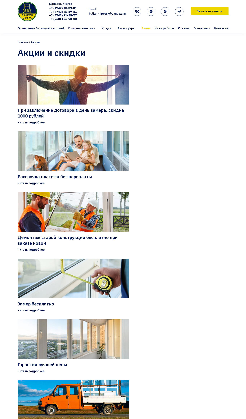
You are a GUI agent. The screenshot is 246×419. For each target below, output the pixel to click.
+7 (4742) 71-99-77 (63, 15)
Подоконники (145, 414)
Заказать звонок (209, 11)
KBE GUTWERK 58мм (103, 414)
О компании (202, 28)
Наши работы (164, 28)
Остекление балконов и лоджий (41, 28)
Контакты (221, 28)
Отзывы (183, 28)
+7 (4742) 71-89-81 (63, 12)
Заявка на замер (189, 408)
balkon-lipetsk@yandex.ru (107, 14)
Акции (146, 28)
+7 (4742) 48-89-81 (63, 8)
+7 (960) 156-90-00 (63, 19)
